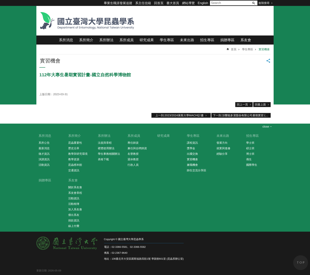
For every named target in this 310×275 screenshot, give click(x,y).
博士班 (250, 153)
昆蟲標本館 (75, 164)
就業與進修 (223, 148)
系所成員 (126, 40)
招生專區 (207, 40)
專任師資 (133, 142)
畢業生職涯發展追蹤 (118, 3)
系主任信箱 (143, 3)
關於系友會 (75, 187)
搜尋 (253, 3)
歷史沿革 (73, 148)
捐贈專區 (227, 40)
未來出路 (187, 40)
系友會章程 (75, 192)
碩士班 (250, 148)
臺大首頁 (172, 3)
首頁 (233, 49)
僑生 (249, 159)
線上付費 (73, 225)
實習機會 (264, 49)
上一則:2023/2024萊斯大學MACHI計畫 (179, 115)
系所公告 (44, 142)
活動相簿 (73, 203)
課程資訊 (192, 142)
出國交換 (192, 153)
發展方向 (222, 142)
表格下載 (103, 159)
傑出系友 (73, 214)
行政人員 (133, 164)
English (203, 3)
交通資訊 (73, 170)
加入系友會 (75, 209)
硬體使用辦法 (106, 148)
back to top (300, 262)
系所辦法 (106, 40)
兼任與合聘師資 (137, 148)
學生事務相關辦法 (109, 153)
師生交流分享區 (196, 170)
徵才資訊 (44, 153)
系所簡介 (86, 40)
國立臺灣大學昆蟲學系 (85, 21)
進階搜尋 (263, 3)
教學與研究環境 (78, 153)
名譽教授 (133, 153)
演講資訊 (44, 159)
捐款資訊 (73, 220)
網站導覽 (188, 3)
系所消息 (66, 40)
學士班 (250, 142)
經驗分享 (222, 153)
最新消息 (44, 148)
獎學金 (191, 148)
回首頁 (159, 3)
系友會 (245, 40)
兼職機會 (192, 164)
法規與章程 (105, 142)
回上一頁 (242, 104)
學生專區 (167, 40)
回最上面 (260, 104)
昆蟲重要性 (75, 142)
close (265, 126)
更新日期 (41, 270)
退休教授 (133, 159)
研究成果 (147, 40)
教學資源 (73, 159)
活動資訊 (44, 164)
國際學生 (251, 164)
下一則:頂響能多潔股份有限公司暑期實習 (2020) (242, 115)
